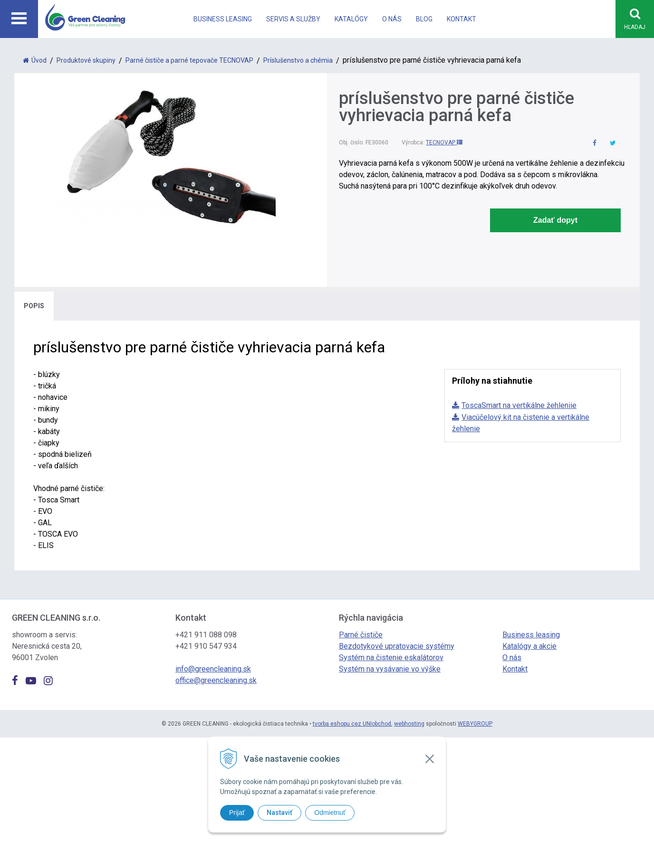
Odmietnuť (330, 812)
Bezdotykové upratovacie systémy (396, 646)
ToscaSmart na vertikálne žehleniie (519, 405)
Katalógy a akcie (529, 646)
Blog (424, 19)
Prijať (237, 812)
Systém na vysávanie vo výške (390, 669)
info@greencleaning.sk (213, 669)
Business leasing (222, 19)
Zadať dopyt (555, 221)
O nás (392, 19)
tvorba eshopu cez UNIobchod (352, 724)
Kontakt (461, 19)
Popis (34, 306)
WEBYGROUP (475, 724)
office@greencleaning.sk (216, 680)
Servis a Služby (293, 19)
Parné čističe (361, 635)
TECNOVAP (444, 143)
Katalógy (351, 19)
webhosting (409, 724)
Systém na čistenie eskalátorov (391, 657)
